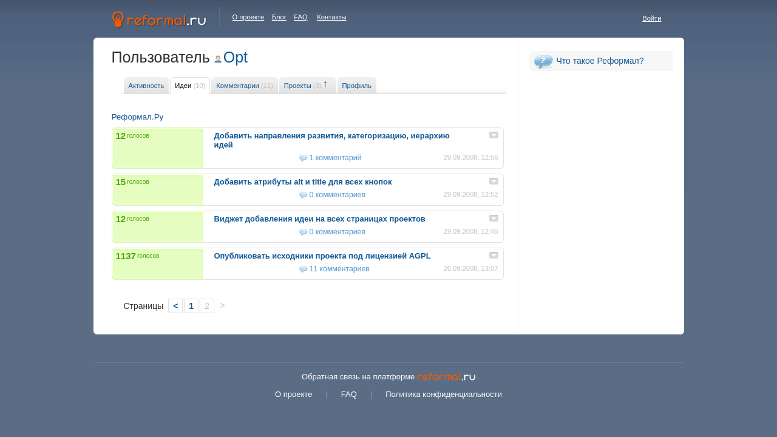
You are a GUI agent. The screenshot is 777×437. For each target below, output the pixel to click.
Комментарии (244, 85)
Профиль (357, 85)
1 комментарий (336, 158)
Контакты (331, 17)
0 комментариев (337, 195)
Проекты (303, 85)
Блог (279, 17)
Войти (651, 18)
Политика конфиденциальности (443, 394)
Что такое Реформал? (600, 61)
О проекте (248, 17)
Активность (147, 85)
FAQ (300, 17)
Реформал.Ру (138, 116)
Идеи (190, 85)
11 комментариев (340, 269)
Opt (235, 57)
